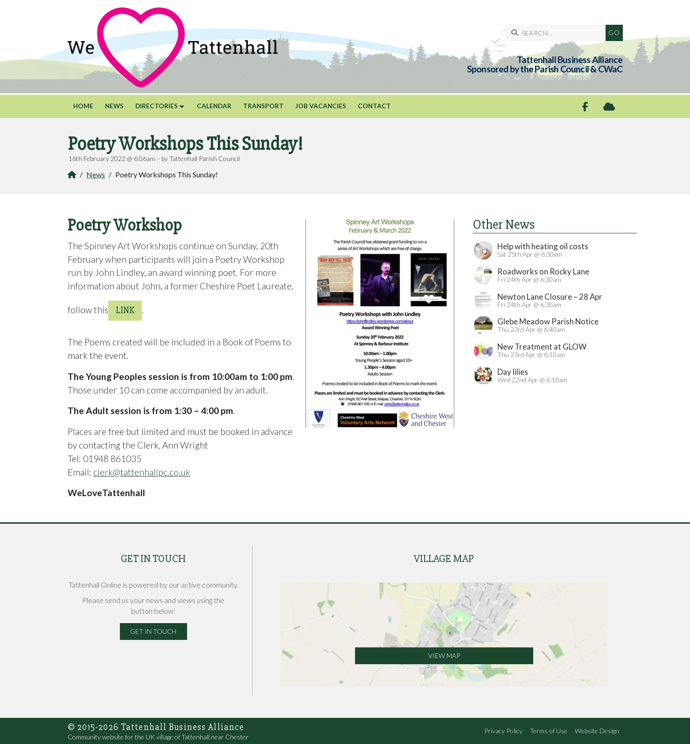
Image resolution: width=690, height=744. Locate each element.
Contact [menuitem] (374, 106)
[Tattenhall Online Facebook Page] (585, 107)
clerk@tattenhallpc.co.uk (141, 472)
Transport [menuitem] (263, 106)
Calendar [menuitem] (214, 106)
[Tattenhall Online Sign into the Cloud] (609, 107)
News (95, 174)
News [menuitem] (114, 106)
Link (125, 310)
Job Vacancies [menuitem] (320, 106)
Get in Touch (153, 631)
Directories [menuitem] (156, 106)
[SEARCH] (558, 33)
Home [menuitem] (83, 106)
